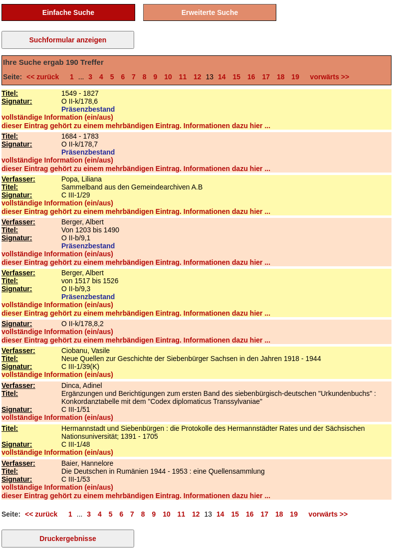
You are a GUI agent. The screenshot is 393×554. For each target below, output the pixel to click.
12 (197, 77)
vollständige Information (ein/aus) (57, 117)
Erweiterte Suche (210, 12)
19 (295, 77)
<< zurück (44, 77)
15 (236, 77)
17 (266, 77)
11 (183, 77)
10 (168, 77)
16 (251, 77)
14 (222, 77)
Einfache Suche (68, 12)
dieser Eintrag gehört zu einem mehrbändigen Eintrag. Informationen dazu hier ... (135, 126)
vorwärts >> (327, 77)
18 (281, 77)
